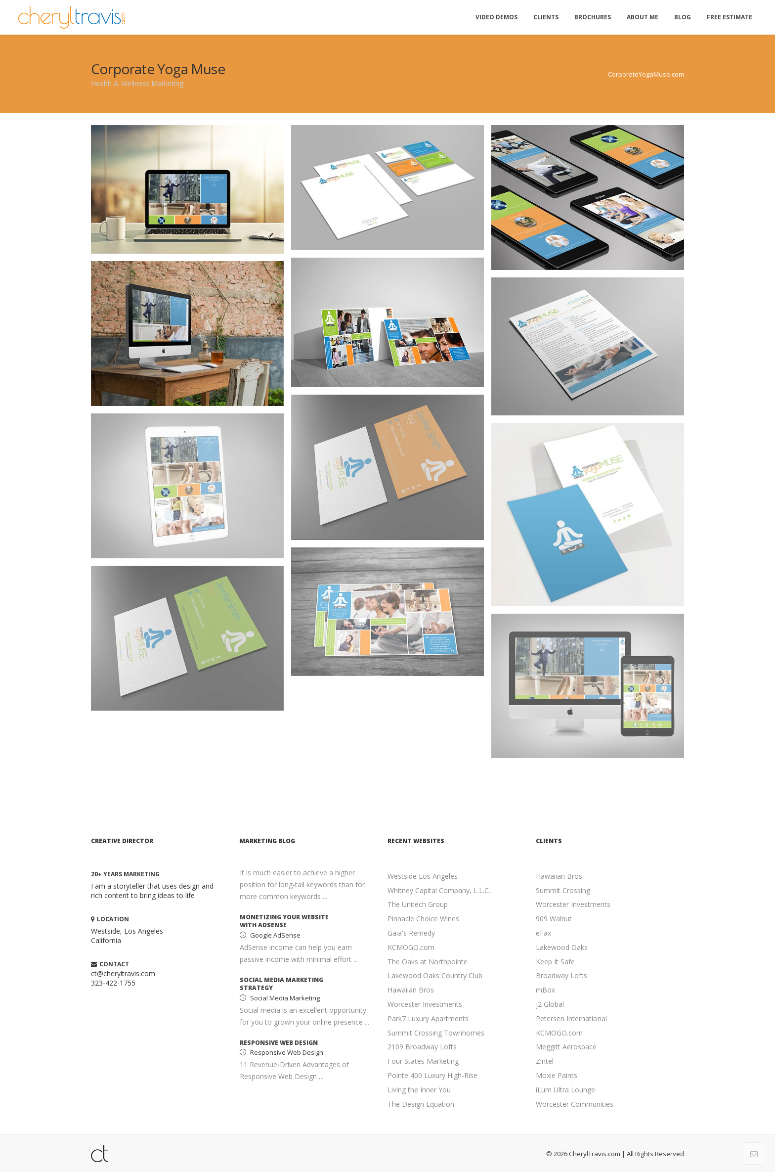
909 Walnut (554, 918)
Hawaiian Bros (411, 989)
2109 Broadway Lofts (422, 1046)
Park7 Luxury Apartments (428, 1018)
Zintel (545, 1061)
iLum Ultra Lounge (565, 1089)
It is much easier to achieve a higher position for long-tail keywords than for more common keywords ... (302, 884)
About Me (642, 17)
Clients (546, 17)
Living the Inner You (419, 1089)
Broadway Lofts (561, 975)
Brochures (592, 17)
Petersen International (571, 1018)
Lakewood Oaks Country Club (435, 975)
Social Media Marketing (280, 997)
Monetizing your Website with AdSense (284, 921)
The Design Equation (421, 1104)
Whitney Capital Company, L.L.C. (439, 890)
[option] (306, 870)
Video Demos (496, 17)
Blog (682, 17)
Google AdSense (270, 935)
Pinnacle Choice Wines (423, 918)
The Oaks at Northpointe (428, 961)
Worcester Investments (425, 1004)
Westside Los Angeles (423, 876)
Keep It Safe (555, 961)
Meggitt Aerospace (566, 1046)
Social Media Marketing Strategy (281, 984)
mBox (545, 989)
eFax (543, 933)
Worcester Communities (574, 1104)
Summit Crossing (563, 890)
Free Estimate (729, 17)
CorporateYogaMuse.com (646, 74)
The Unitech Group (418, 904)
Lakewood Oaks (562, 947)
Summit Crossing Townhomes (436, 1032)
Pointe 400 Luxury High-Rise (432, 1075)
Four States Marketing (423, 1061)
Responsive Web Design (279, 1043)
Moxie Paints (556, 1075)
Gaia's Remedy (411, 933)
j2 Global (550, 1004)
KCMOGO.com (411, 947)
